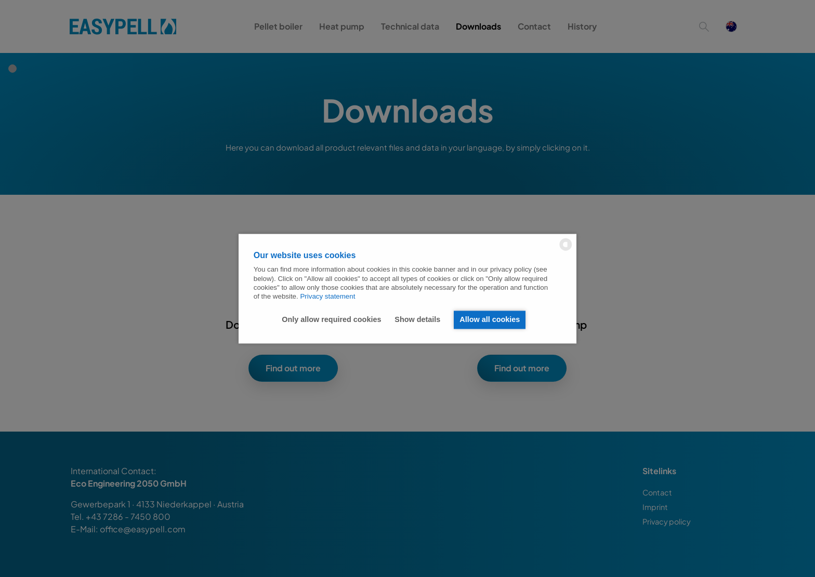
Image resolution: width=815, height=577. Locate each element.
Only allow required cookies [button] (331, 320)
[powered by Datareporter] (566, 249)
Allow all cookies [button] (489, 320)
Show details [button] (417, 320)
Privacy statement (327, 297)
